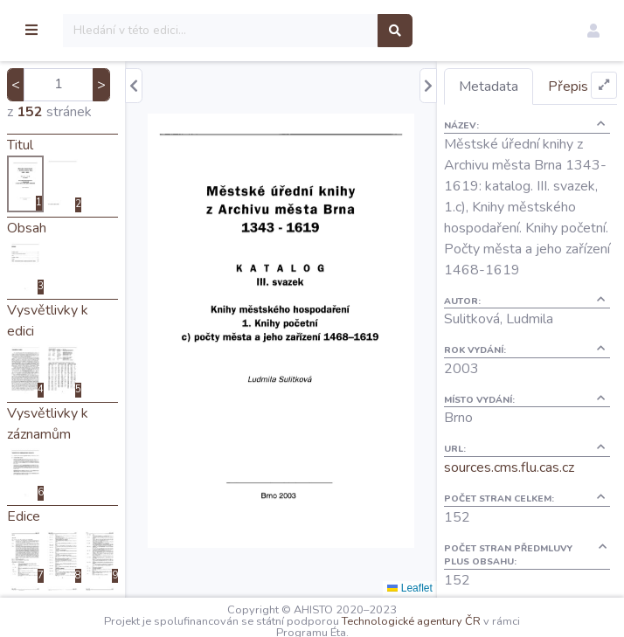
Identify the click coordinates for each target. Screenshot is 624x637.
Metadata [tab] (515, 86)
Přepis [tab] (506, 122)
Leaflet (437, 588)
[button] (593, 30)
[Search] (311, 30)
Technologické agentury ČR (456, 621)
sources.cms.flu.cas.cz (536, 545)
